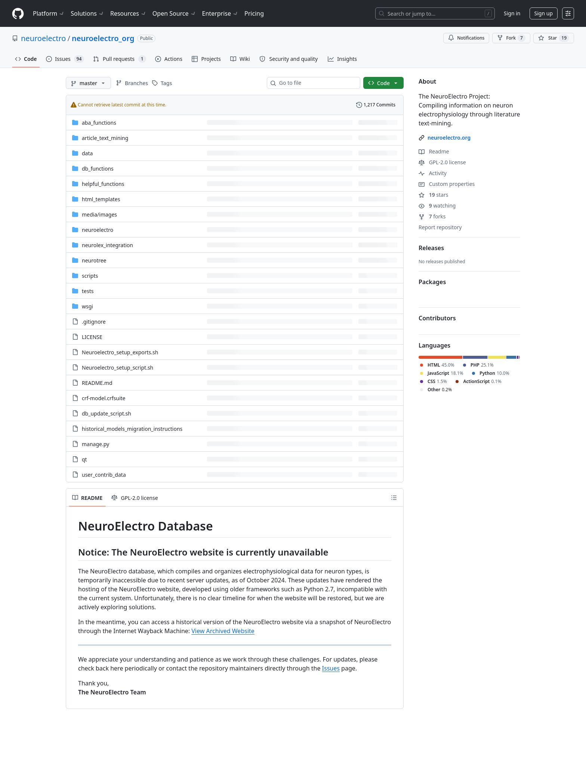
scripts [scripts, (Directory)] (90, 275)
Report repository (440, 227)
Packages (432, 282)
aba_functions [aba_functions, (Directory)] (99, 122)
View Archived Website (223, 631)
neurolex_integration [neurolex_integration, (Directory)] (107, 245)
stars (433, 194)
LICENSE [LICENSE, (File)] (92, 336)
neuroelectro (43, 38)
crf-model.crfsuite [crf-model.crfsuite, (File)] (104, 398)
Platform (49, 13)
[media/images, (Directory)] (99, 214)
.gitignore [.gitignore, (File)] (94, 321)
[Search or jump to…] (435, 13)
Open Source (174, 13)
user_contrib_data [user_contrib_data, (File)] (104, 474)
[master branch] (88, 83)
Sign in (512, 13)
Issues (331, 668)
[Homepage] (18, 13)
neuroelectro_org (103, 38)
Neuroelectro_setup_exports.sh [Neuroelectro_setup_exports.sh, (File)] (120, 352)
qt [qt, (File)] (84, 459)
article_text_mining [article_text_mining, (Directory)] (105, 137)
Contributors (437, 318)
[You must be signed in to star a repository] (553, 38)
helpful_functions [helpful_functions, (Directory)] (103, 183)
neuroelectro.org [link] (449, 137)
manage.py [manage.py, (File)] (95, 444)
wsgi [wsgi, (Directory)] (87, 306)
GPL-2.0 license (442, 162)
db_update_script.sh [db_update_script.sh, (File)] (106, 413)
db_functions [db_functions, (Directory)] (98, 168)
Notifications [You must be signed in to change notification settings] (466, 38)
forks (432, 216)
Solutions (87, 13)
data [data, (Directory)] (87, 153)
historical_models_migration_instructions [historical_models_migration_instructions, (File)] (132, 428)
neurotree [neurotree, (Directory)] (94, 260)
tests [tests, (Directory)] (87, 291)
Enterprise (220, 13)
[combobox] (316, 82)
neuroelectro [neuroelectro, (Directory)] (97, 229)
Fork (511, 38)
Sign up (543, 13)
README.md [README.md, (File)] (97, 382)
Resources (128, 13)
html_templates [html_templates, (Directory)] (101, 199)
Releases (431, 248)
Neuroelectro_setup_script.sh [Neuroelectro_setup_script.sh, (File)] (117, 367)
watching (437, 205)
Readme (434, 151)
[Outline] (394, 498)
